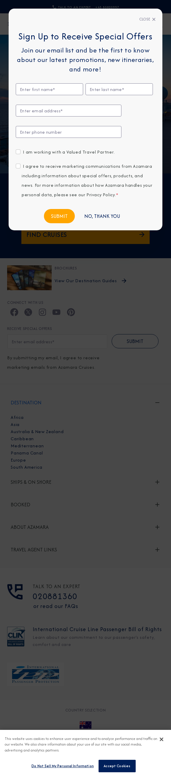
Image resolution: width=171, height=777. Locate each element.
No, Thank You (102, 216)
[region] (85, 753)
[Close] (147, 19)
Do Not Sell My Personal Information (62, 765)
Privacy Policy (100, 195)
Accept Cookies (117, 765)
